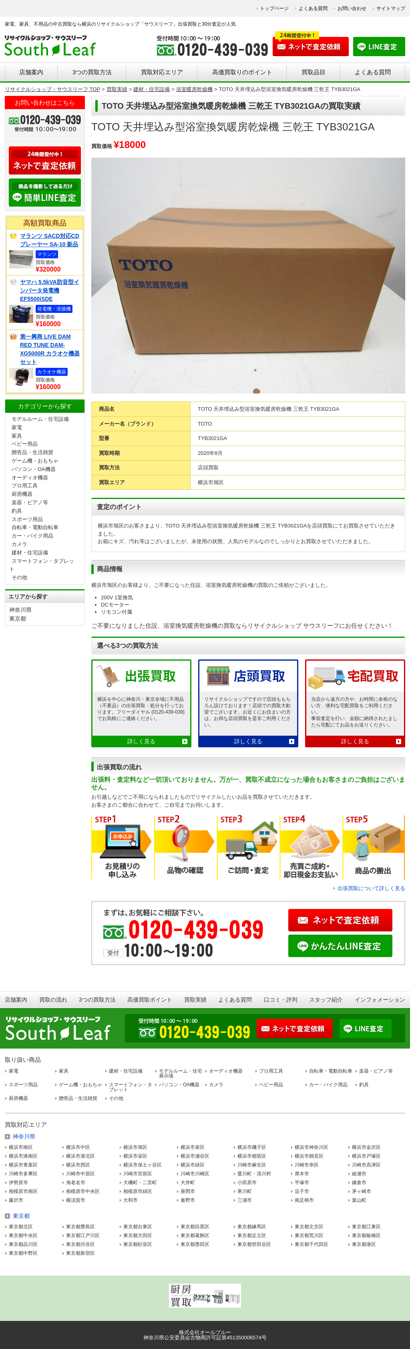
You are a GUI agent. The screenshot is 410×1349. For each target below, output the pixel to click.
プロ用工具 (25, 486)
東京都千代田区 (311, 1244)
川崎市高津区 (366, 1165)
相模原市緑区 (137, 1191)
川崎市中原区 (80, 1174)
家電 (17, 427)
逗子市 (302, 1191)
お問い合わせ (352, 8)
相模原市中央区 (83, 1191)
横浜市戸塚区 (366, 1156)
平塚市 (302, 1182)
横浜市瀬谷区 (195, 1156)
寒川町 (244, 1191)
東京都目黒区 (195, 1226)
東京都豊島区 (80, 1226)
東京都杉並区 (137, 1244)
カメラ (19, 544)
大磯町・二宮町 (140, 1182)
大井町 (188, 1182)
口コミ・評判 (280, 999)
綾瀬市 (359, 1174)
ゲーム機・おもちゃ (35, 461)
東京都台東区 (137, 1226)
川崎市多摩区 (23, 1174)
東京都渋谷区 (80, 1244)
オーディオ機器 (30, 478)
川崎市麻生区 (251, 1165)
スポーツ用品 (27, 519)
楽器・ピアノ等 (30, 502)
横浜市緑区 (193, 1165)
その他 (19, 577)
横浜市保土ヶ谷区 (142, 1165)
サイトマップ (390, 8)
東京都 (17, 618)
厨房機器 (22, 494)
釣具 (17, 511)
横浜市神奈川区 (311, 1147)
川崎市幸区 (307, 1165)
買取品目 (313, 72)
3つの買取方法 (92, 72)
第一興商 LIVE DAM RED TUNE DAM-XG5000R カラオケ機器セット (50, 349)
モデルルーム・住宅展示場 (180, 1073)
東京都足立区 (251, 1235)
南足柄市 (304, 1200)
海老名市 (75, 1182)
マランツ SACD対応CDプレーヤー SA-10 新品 (49, 240)
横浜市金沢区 (366, 1147)
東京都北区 (21, 1226)
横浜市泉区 (193, 1147)
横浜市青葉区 (23, 1165)
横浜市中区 (78, 1147)
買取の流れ (53, 999)
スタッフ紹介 (326, 999)
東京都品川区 (23, 1244)
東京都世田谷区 (254, 1244)
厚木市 (302, 1174)
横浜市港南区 (23, 1156)
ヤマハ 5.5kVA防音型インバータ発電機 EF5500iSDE (49, 290)
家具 (17, 436)
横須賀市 (75, 1200)
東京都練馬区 (251, 1226)
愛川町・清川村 (254, 1174)
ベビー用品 (25, 444)
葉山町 (359, 1200)
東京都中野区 (23, 1253)
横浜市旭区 (135, 1147)
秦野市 (188, 1200)
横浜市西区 (78, 1165)
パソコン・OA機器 (34, 469)
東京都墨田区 (195, 1244)
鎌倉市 (359, 1182)
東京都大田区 (137, 1235)
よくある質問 (313, 8)
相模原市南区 (23, 1191)
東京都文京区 (309, 1226)
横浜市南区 (21, 1147)
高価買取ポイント (149, 999)
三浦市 (244, 1200)
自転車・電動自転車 (35, 527)
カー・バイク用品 (32, 536)
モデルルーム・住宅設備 (40, 419)
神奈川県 (20, 610)
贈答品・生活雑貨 (32, 452)
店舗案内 (31, 72)
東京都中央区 (23, 1235)
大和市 (130, 1200)
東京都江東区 (366, 1226)
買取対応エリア (162, 72)
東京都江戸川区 (83, 1235)
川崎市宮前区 (137, 1174)
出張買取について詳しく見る (371, 888)
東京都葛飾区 (195, 1235)
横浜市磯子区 (251, 1147)
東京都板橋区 (366, 1235)
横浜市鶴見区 (309, 1156)
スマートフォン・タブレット (130, 1087)
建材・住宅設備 (30, 553)
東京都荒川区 (309, 1235)
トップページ (274, 8)
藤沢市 (16, 1200)
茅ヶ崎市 (361, 1191)
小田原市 (247, 1182)
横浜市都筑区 (251, 1156)
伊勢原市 (18, 1182)
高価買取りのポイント (242, 72)
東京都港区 (364, 1244)
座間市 (188, 1191)
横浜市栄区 (135, 1156)
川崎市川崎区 (195, 1174)
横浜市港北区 (80, 1156)
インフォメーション (380, 999)
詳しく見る (141, 741)
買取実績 (195, 999)
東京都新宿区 (80, 1253)
